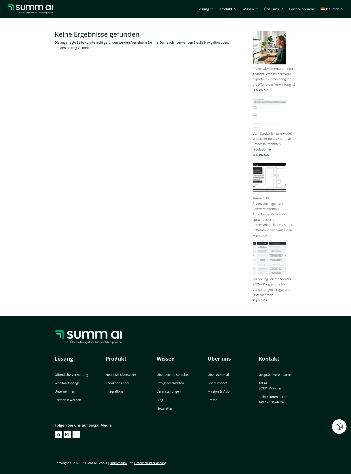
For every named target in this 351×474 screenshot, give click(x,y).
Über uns (271, 9)
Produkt (225, 9)
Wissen (248, 9)
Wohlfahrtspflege (67, 383)
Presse (212, 400)
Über (218, 374)
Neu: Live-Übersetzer (121, 374)
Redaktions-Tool (117, 383)
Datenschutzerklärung (150, 463)
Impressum (118, 463)
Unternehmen (65, 391)
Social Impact (217, 383)
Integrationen (115, 391)
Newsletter (165, 408)
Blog (160, 400)
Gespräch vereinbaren (275, 374)
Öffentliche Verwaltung (71, 374)
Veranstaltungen (169, 391)
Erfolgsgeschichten (170, 383)
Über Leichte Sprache (172, 374)
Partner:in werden (68, 400)
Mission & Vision (220, 391)
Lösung (203, 9)
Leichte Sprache (302, 9)
